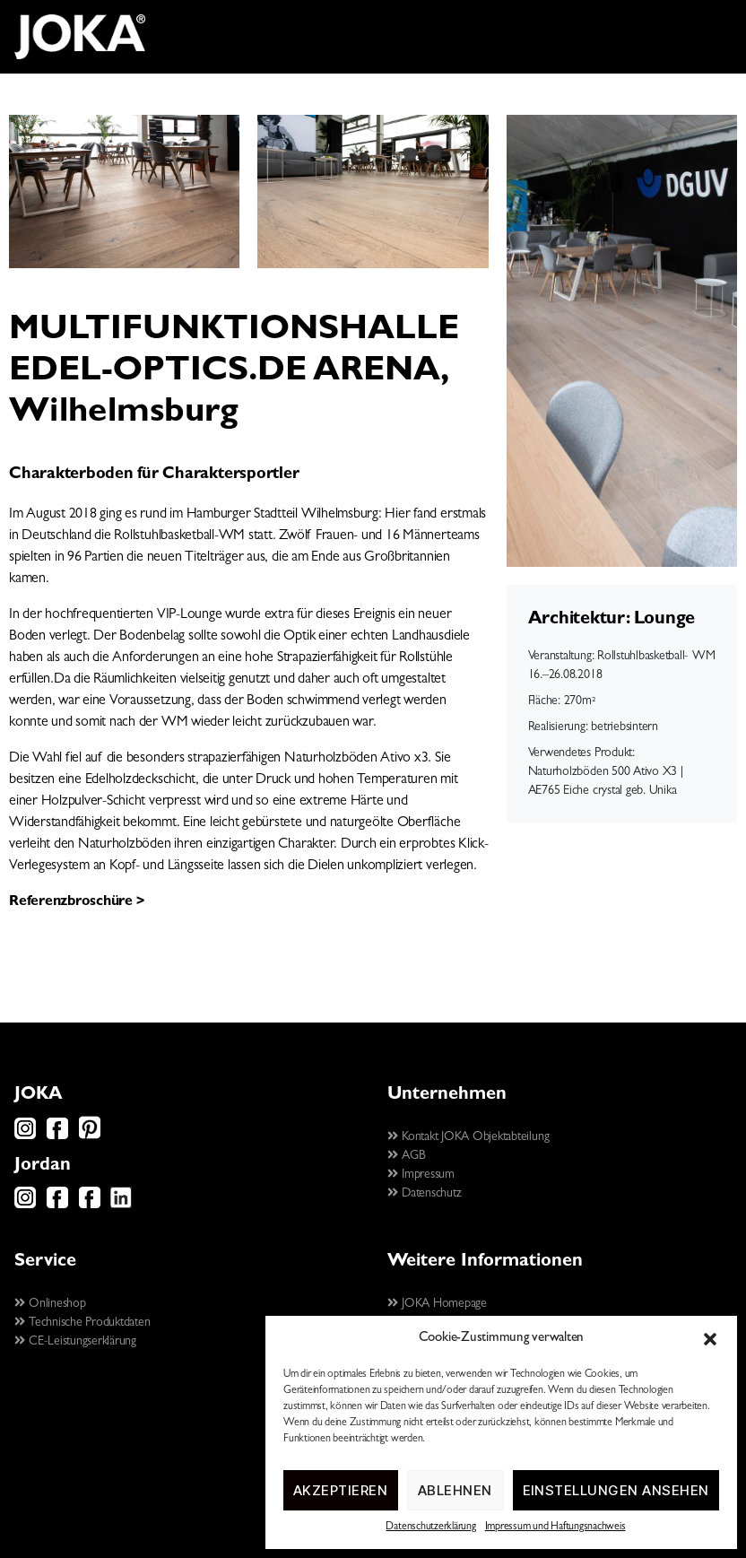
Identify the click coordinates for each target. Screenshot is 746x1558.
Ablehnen (455, 1490)
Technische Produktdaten (82, 1323)
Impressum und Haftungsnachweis (555, 1527)
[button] (710, 1339)
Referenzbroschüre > (76, 902)
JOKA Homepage (437, 1304)
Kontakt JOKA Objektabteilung (468, 1137)
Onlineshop (50, 1304)
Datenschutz (424, 1194)
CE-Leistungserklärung (75, 1342)
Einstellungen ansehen (616, 1490)
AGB (406, 1156)
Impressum (421, 1175)
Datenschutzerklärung (430, 1527)
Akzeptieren (340, 1490)
